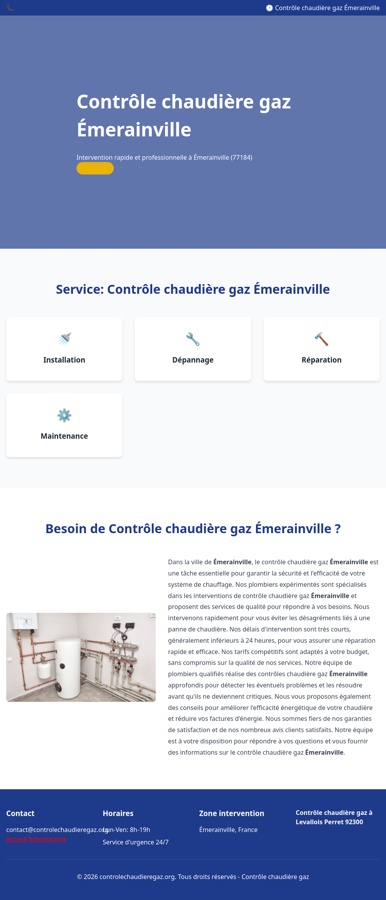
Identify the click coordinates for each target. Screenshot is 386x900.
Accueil (16, 839)
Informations (47, 839)
